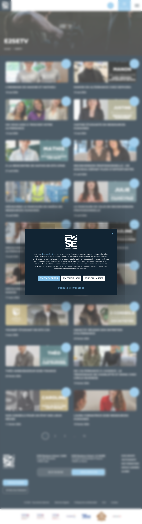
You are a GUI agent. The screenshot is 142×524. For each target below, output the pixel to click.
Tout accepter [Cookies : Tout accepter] (49, 278)
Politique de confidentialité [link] (71, 288)
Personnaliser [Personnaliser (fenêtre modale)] (93, 278)
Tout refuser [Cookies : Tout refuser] (71, 278)
